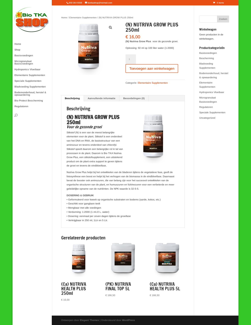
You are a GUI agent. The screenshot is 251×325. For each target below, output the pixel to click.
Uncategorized (207, 117)
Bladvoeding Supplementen (30, 86)
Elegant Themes (89, 320)
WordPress (128, 320)
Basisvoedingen (23, 55)
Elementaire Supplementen (29, 75)
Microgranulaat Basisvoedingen (23, 62)
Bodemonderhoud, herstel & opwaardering (30, 93)
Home (17, 44)
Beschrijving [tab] (72, 98)
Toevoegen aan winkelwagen (151, 68)
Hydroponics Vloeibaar (27, 69)
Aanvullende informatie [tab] (101, 98)
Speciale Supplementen (27, 81)
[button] (110, 27)
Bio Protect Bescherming (28, 100)
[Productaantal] (131, 59)
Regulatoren (21, 106)
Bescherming (206, 58)
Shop (17, 49)
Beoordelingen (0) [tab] (134, 98)
